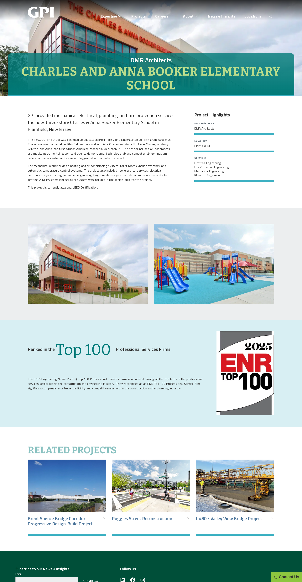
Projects (138, 16)
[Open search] (271, 16)
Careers (162, 16)
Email (18, 574)
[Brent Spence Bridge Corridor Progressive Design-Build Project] (67, 498)
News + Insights (221, 16)
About (188, 16)
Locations (253, 16)
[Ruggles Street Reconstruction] (151, 498)
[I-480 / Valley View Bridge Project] (235, 498)
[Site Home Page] (42, 9)
